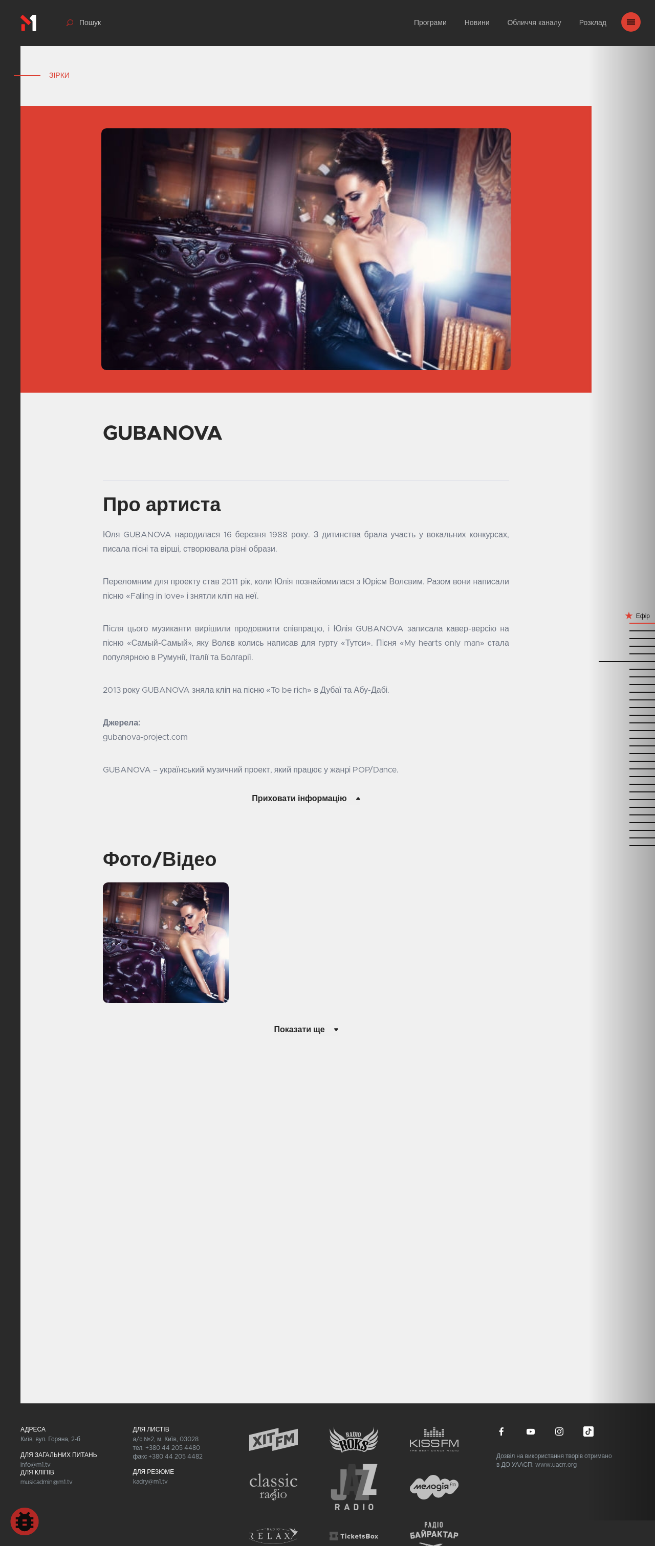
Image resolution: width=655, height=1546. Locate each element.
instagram (559, 1431)
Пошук (90, 23)
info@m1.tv (35, 1465)
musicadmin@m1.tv (46, 1482)
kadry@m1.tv (150, 1482)
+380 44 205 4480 (172, 1448)
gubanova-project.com (145, 737)
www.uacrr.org (556, 1465)
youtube (531, 1431)
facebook (501, 1431)
